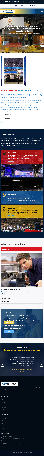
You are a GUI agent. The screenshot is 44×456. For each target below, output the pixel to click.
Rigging (3, 423)
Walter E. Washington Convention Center (10, 409)
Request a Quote (5, 425)
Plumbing (4, 420)
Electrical (4, 418)
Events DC (4, 407)
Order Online (9, 322)
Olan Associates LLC (24, 454)
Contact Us (9, 331)
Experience (21, 249)
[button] (38, 48)
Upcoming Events (5, 402)
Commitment (21, 298)
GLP (3, 404)
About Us (4, 399)
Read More (3, 392)
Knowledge (21, 302)
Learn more (11, 161)
